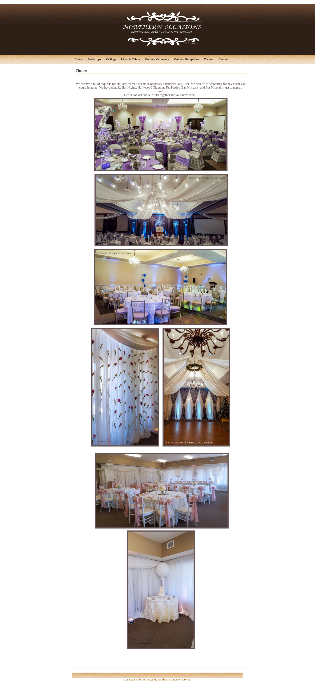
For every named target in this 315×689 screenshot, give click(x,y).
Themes (209, 59)
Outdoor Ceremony (157, 59)
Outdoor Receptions (186, 59)
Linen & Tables (130, 59)
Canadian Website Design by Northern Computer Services (157, 679)
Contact (223, 59)
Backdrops (94, 59)
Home (79, 59)
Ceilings (111, 59)
